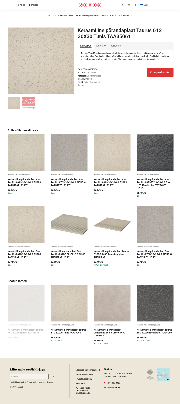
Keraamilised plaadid (65, 15)
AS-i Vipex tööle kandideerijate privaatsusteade (83, 390)
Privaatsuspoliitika (84, 379)
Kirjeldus (86, 46)
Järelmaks (80, 383)
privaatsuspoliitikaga (45, 382)
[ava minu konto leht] (129, 5)
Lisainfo (101, 46)
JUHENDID (116, 46)
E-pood (51, 15)
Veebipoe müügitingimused (88, 370)
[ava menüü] (12, 5)
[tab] (86, 46)
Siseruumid (95, 82)
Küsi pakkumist (160, 72)
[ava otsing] (123, 5)
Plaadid (88, 79)
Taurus (81, 85)
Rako (86, 82)
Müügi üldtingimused (85, 374)
